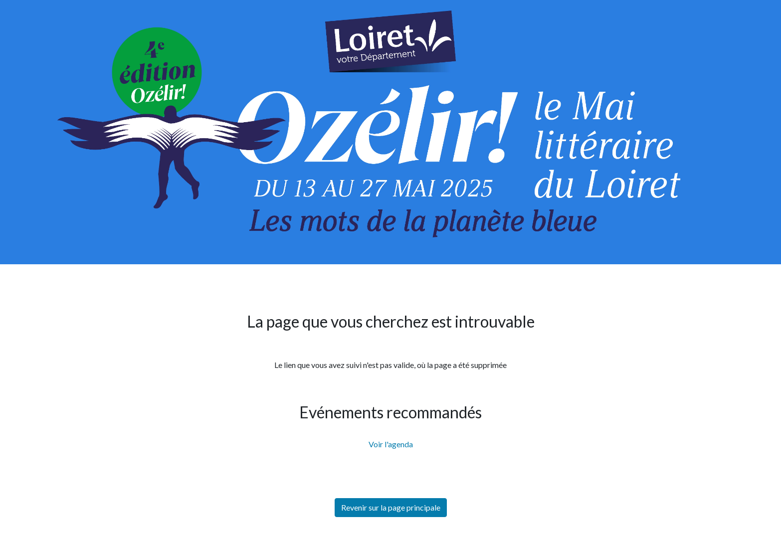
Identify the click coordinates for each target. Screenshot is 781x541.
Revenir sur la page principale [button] (390, 507)
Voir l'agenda (391, 444)
